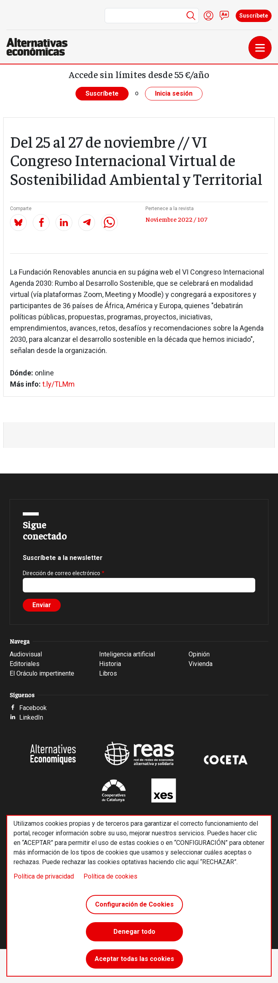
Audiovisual (26, 654)
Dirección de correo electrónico (61, 573)
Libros (108, 673)
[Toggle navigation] (260, 47)
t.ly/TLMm (58, 384)
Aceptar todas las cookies (134, 959)
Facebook (33, 708)
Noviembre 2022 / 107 (176, 219)
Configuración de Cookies (134, 904)
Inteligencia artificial (127, 654)
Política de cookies (110, 876)
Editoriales (25, 664)
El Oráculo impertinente (42, 673)
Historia (110, 664)
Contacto (224, 15)
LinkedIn (31, 717)
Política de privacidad (44, 876)
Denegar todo (134, 931)
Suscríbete (253, 15)
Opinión (199, 654)
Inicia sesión (174, 93)
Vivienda (200, 664)
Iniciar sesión (208, 15)
